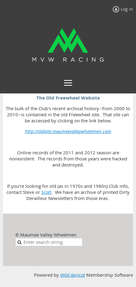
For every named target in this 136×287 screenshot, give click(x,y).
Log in (127, 9)
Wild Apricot (72, 275)
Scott (46, 192)
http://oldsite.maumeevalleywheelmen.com (68, 131)
